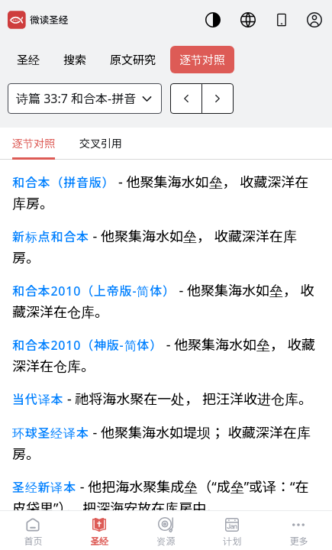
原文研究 (133, 59)
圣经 (28, 59)
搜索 (74, 59)
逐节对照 (202, 59)
